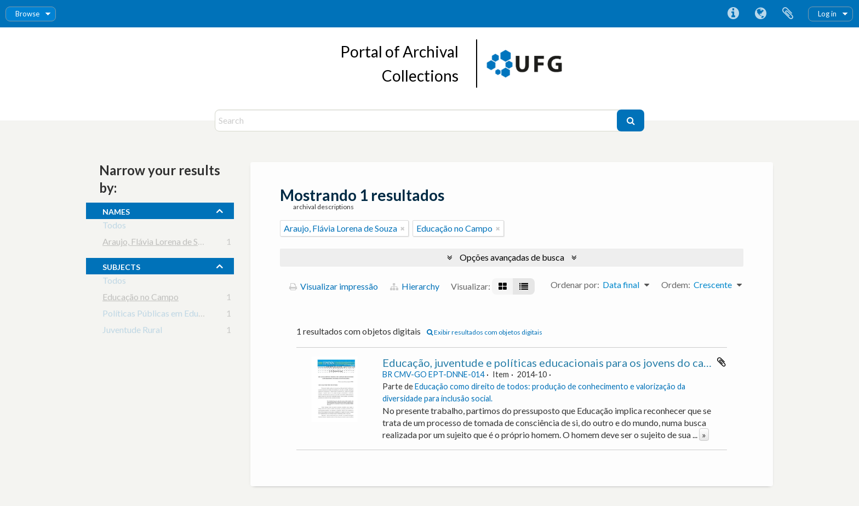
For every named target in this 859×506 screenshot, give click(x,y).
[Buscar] (630, 120)
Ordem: (675, 284)
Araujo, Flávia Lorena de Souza (159, 243)
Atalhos (733, 13)
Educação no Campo (140, 299)
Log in (827, 13)
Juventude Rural (132, 331)
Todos (114, 227)
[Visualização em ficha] (502, 286)
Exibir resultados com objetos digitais (484, 332)
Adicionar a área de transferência (721, 362)
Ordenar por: (575, 284)
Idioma (760, 13)
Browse (27, 13)
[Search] (417, 120)
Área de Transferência (787, 13)
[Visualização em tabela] (524, 286)
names (116, 210)
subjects (121, 265)
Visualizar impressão (333, 286)
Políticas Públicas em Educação (161, 315)
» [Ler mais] (704, 434)
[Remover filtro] (402, 228)
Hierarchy (414, 286)
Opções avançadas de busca (512, 257)
